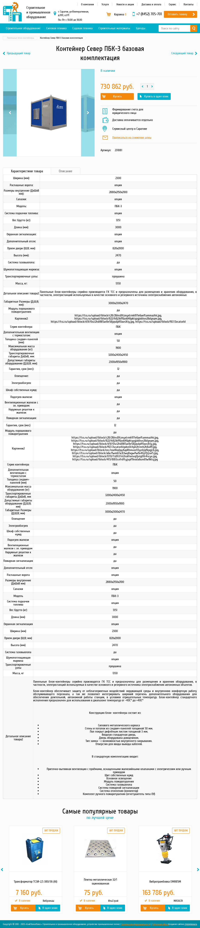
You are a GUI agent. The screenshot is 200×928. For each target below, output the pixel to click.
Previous (10, 112)
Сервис (172, 4)
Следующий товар (182, 53)
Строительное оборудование (23, 28)
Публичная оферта (160, 924)
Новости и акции (125, 4)
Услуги (105, 4)
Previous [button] (2, 869)
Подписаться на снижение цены (131, 137)
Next (88, 112)
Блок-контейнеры (39, 37)
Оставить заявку (177, 14)
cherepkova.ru (191, 924)
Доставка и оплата (151, 4)
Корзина (120, 14)
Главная (8, 37)
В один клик (49, 908)
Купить (117, 96)
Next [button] (198, 869)
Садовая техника (82, 28)
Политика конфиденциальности (135, 924)
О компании (87, 4)
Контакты (189, 4)
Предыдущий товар (18, 53)
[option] (35, 869)
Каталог (21, 37)
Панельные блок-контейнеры (66, 37)
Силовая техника (56, 28)
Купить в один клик (156, 96)
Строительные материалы (114, 28)
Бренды (140, 28)
